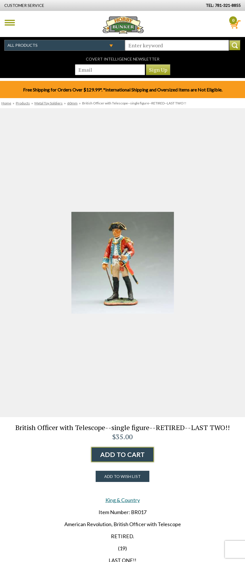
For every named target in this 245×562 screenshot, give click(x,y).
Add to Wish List (122, 476)
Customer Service (24, 5)
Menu (9, 22)
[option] (122, 262)
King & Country (122, 500)
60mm (72, 103)
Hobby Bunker (123, 25)
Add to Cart (122, 454)
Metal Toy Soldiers (48, 103)
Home (6, 103)
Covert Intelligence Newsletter (122, 59)
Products (23, 103)
